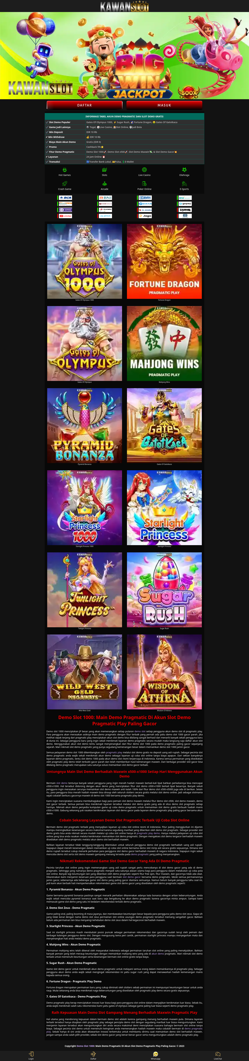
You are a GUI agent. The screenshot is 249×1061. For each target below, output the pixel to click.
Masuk (164, 105)
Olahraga (184, 172)
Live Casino (144, 172)
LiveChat (218, 1056)
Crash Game (64, 186)
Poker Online (144, 186)
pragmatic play (114, 752)
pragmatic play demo (148, 833)
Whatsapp (155, 1056)
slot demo (61, 783)
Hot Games (65, 172)
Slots (104, 172)
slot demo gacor (132, 877)
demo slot (140, 731)
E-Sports (184, 186)
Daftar (85, 105)
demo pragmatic (140, 854)
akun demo (158, 953)
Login (31, 1056)
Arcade (104, 186)
